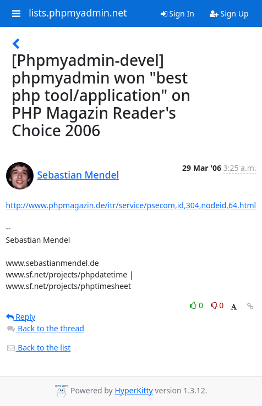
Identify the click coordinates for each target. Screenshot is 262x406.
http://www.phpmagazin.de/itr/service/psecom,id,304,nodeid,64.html (131, 205)
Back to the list (38, 347)
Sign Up (229, 13)
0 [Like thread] (197, 305)
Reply (21, 317)
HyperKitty (133, 390)
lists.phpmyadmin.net (78, 13)
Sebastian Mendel (78, 174)
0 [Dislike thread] (217, 305)
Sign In (177, 13)
